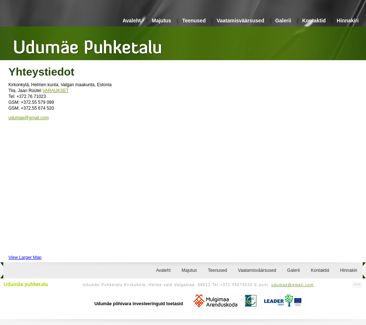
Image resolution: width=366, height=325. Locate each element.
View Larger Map (25, 257)
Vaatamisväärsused (240, 20)
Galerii (283, 20)
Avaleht (132, 20)
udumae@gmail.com (28, 117)
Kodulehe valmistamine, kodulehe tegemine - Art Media (357, 285)
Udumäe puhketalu (26, 285)
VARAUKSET (55, 90)
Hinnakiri (348, 20)
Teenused (194, 20)
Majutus (161, 20)
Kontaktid (314, 20)
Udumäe (88, 44)
